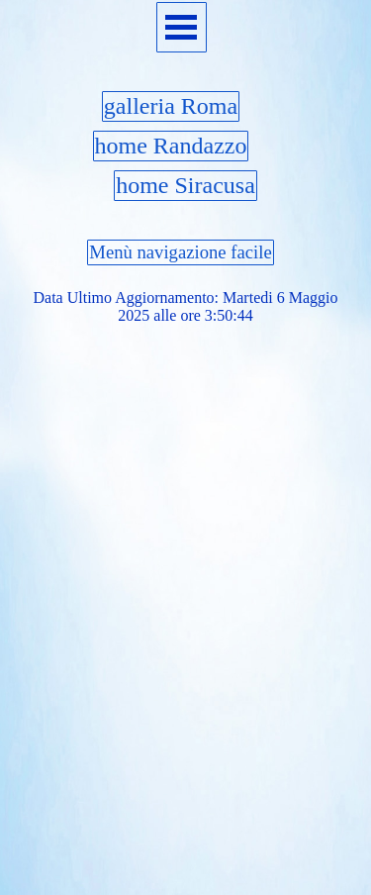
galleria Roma (170, 106)
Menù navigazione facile (180, 252)
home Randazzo (171, 145)
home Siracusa (185, 185)
